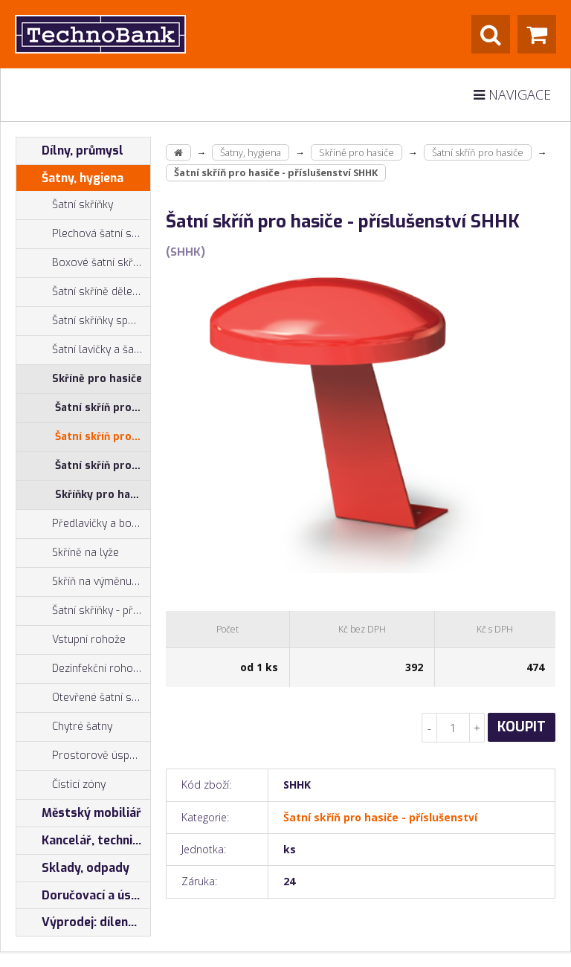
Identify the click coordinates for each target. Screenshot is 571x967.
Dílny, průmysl (69, 151)
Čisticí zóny (61, 785)
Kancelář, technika (81, 840)
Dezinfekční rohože (80, 669)
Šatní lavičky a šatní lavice (83, 350)
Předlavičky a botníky (83, 524)
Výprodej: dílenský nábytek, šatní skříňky (83, 922)
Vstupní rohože (71, 640)
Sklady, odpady (72, 868)
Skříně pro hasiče (79, 379)
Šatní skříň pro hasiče (102, 408)
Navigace (512, 94)
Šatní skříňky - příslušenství (83, 611)
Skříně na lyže (67, 553)
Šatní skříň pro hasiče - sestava (102, 466)
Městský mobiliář (78, 813)
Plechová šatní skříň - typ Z (83, 234)
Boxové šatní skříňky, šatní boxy (83, 263)
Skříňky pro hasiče (102, 495)
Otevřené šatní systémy (83, 698)
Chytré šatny (82, 726)
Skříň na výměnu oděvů (83, 582)
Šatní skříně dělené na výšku (83, 292)
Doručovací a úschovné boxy (83, 895)
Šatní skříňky (64, 205)
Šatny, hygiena (69, 178)
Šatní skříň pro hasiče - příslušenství (102, 437)
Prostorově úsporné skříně (83, 756)
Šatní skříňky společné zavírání (83, 321)
